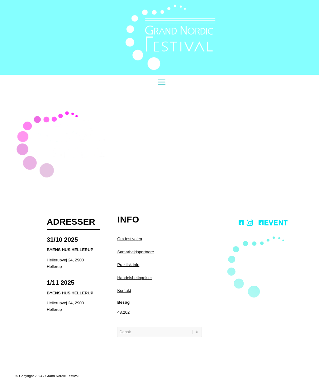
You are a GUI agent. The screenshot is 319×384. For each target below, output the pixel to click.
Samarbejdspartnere (135, 252)
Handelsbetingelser (134, 277)
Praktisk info (128, 264)
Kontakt (124, 290)
